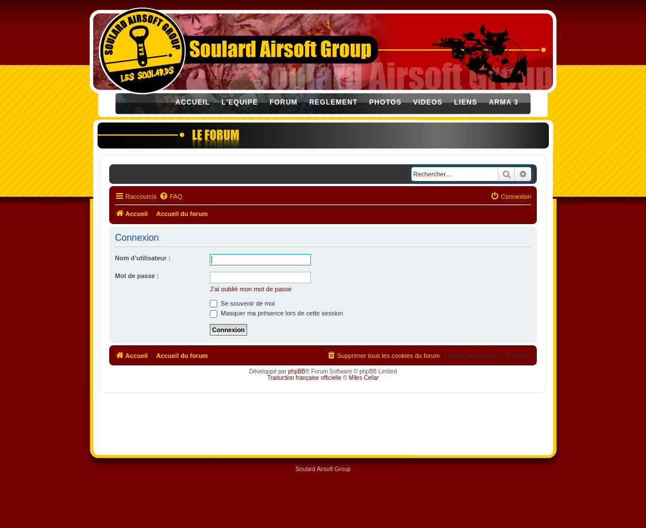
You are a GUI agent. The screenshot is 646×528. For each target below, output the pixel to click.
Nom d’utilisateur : (143, 258)
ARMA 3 (503, 102)
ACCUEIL (192, 102)
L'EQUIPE (239, 102)
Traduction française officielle (304, 378)
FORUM (284, 102)
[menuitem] (170, 196)
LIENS (465, 102)
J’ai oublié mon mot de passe (250, 289)
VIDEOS (428, 102)
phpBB (296, 371)
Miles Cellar (364, 378)
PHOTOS (385, 102)
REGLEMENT (333, 102)
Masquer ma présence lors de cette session (276, 313)
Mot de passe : (137, 275)
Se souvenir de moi (242, 303)
